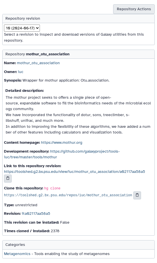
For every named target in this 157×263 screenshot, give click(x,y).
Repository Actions (134, 9)
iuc (20, 71)
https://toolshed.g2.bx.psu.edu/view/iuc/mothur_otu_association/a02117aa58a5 (74, 171)
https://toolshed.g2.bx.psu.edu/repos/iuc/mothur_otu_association (68, 195)
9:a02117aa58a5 (36, 213)
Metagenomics (17, 253)
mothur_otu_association (38, 62)
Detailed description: (24, 90)
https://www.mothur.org (61, 142)
